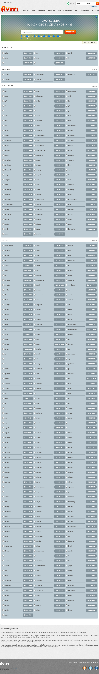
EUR (84, 42)
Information (94, 662)
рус (5, 2)
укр (10, 2)
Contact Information (84, 662)
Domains (51, 10)
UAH (91, 42)
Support (95, 10)
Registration (94, 6)
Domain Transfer (65, 10)
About (75, 662)
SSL (76, 10)
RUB (88, 42)
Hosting (26, 10)
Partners (85, 10)
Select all (94, 48)
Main (70, 662)
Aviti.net (15, 668)
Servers (41, 10)
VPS (33, 10)
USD (94, 42)
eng (8, 2)
